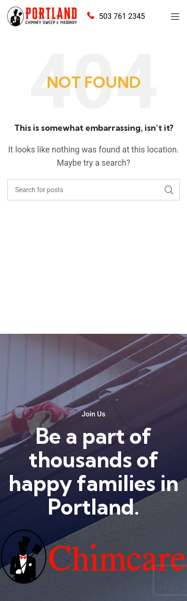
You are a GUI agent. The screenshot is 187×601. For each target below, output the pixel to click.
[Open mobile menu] (175, 16)
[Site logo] (42, 15)
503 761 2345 (122, 16)
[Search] (93, 190)
